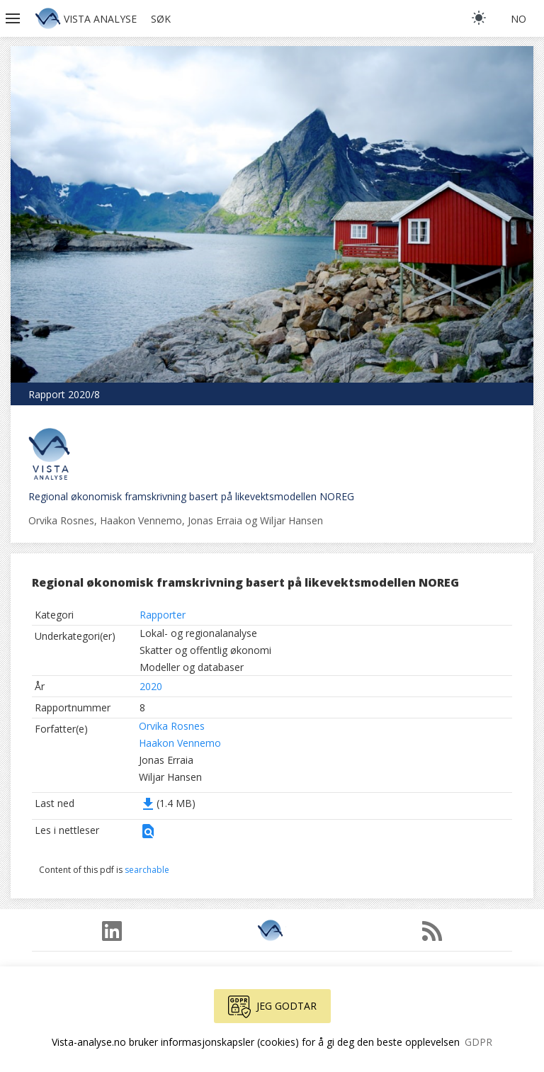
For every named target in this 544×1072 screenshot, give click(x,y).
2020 (151, 686)
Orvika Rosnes (172, 726)
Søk (161, 19)
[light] (479, 18)
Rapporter (163, 614)
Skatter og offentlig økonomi (205, 650)
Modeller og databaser (192, 667)
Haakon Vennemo (180, 743)
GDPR (478, 1042)
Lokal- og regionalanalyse (198, 633)
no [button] (518, 19)
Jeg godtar (272, 1006)
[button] (14, 18)
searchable (147, 870)
